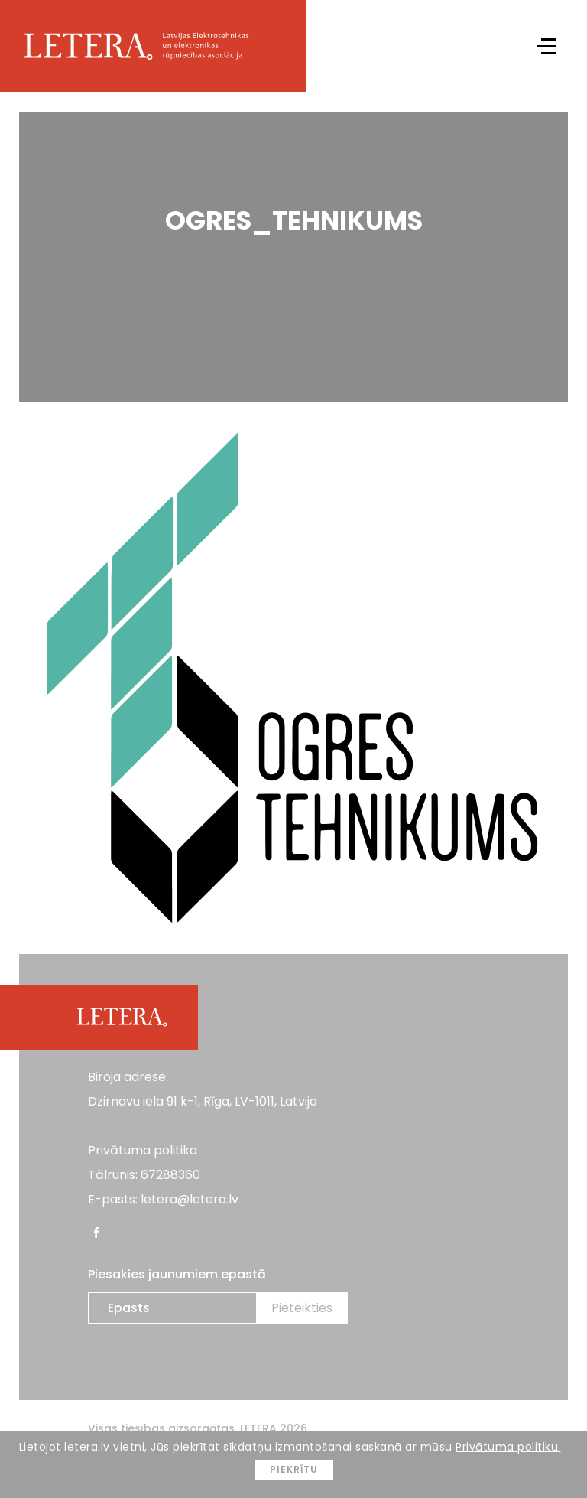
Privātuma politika (142, 1150)
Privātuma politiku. (508, 1446)
